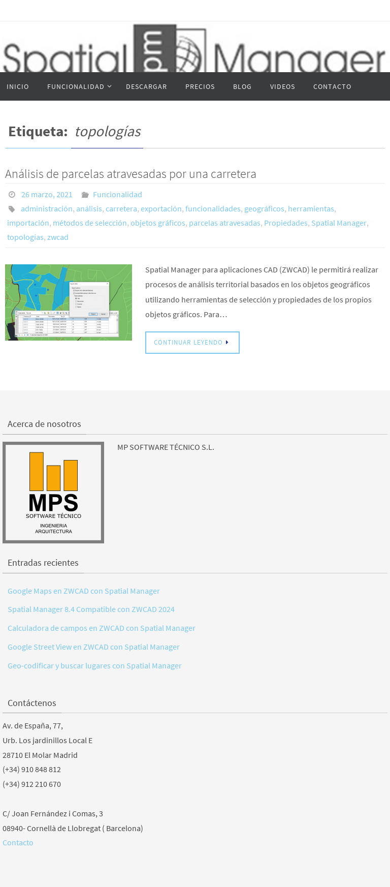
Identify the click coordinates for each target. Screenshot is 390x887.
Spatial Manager (339, 223)
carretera (121, 208)
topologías (25, 237)
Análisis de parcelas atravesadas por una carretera (130, 173)
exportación (161, 208)
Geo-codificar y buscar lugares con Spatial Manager (95, 665)
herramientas (311, 208)
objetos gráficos (158, 223)
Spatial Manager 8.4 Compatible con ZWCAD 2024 (91, 609)
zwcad (58, 237)
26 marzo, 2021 (47, 194)
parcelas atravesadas (225, 223)
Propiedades (286, 223)
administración (47, 208)
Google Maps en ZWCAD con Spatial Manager (84, 591)
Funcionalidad (117, 194)
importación (28, 223)
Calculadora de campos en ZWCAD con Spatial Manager (102, 628)
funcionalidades (213, 208)
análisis (89, 208)
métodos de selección (90, 223)
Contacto (18, 842)
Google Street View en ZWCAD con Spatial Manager (94, 646)
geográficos (264, 208)
